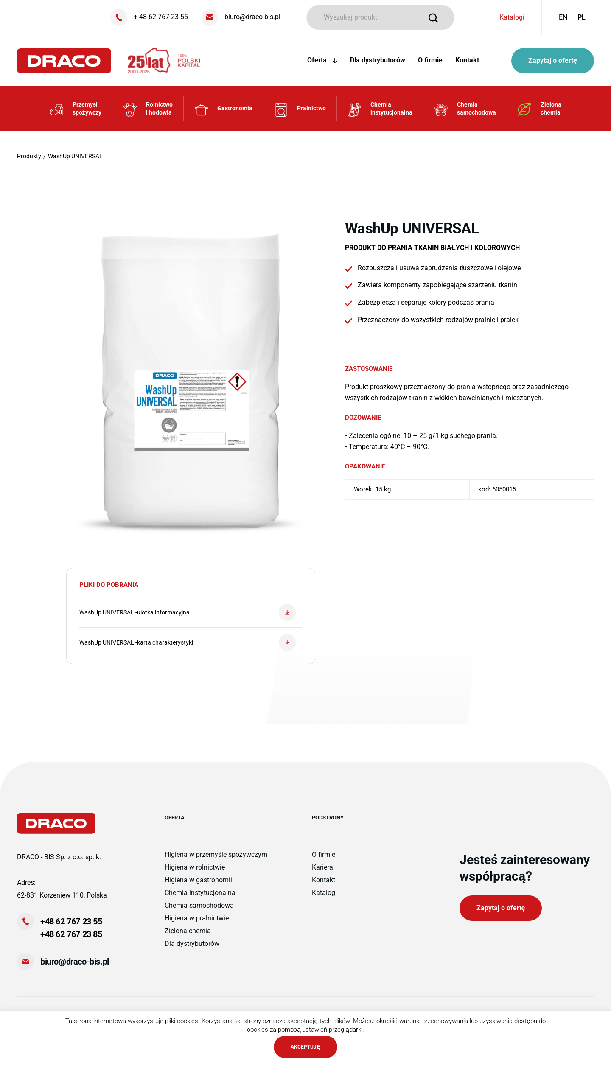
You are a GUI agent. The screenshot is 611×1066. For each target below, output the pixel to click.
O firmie (430, 60)
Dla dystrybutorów (377, 60)
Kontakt (467, 60)
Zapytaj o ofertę (552, 60)
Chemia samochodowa (199, 905)
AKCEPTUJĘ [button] (305, 1047)
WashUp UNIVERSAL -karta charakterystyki (187, 642)
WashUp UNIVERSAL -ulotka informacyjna (187, 612)
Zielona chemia (188, 931)
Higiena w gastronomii (198, 880)
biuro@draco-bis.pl (74, 962)
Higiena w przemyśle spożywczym (216, 854)
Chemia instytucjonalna (200, 893)
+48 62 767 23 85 (71, 934)
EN (563, 17)
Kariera (322, 867)
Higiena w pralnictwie (197, 918)
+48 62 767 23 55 (71, 921)
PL (581, 17)
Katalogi (511, 17)
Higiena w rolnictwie (195, 867)
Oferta (322, 60)
